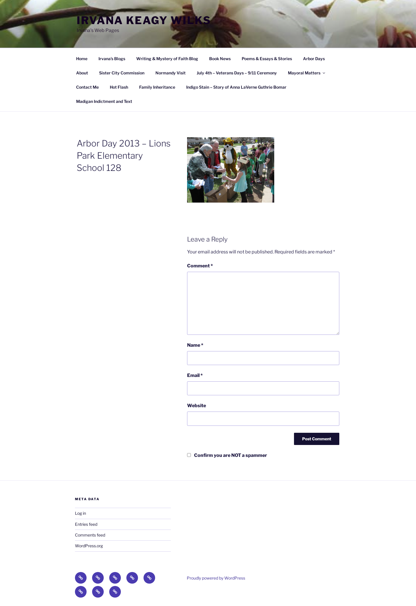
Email (195, 375)
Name (195, 345)
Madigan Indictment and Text (104, 101)
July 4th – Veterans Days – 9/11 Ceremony (237, 72)
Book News (220, 58)
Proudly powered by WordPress (216, 577)
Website (196, 405)
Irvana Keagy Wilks (144, 20)
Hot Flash (119, 87)
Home (81, 58)
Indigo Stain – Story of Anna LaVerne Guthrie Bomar (236, 87)
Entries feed (86, 524)
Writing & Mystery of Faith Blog (167, 58)
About (82, 72)
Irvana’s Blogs (111, 58)
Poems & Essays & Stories (267, 58)
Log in (80, 513)
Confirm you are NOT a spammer (227, 455)
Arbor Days (314, 58)
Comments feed (90, 534)
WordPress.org (89, 545)
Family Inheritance (157, 87)
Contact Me (87, 87)
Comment (200, 266)
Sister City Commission (121, 72)
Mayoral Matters (307, 72)
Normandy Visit (170, 72)
